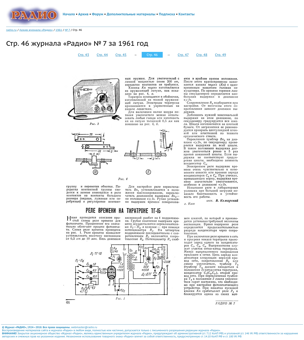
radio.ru (11, 30)
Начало (69, 14)
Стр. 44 (102, 55)
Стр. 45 (120, 55)
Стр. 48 (201, 55)
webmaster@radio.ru (84, 327)
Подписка (167, 14)
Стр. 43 (83, 55)
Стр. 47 (183, 55)
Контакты (187, 14)
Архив (83, 14)
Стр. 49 (220, 55)
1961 (59, 30)
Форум (97, 14)
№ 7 (67, 30)
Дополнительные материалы (131, 14)
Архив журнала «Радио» (36, 30)
